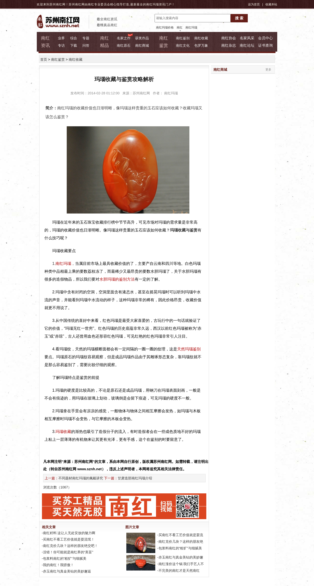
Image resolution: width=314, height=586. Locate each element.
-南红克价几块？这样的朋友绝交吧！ (69, 546)
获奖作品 (142, 38)
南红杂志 (228, 45)
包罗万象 (201, 45)
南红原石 (124, 45)
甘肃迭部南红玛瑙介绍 (135, 478)
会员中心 (265, 38)
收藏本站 (271, 4)
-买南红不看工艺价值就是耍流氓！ (67, 539)
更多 (268, 69)
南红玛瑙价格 (165, 27)
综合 (73, 38)
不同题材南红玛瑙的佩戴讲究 (80, 478)
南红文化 (183, 45)
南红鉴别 (183, 38)
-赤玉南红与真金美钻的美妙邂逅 (66, 571)
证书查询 (265, 45)
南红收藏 (201, 38)
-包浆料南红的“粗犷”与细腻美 (63, 558)
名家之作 (124, 38)
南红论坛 (247, 45)
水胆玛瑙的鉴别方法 (117, 279)
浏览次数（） (57, 487)
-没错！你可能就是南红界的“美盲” (67, 552)
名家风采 (247, 38)
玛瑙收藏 (63, 431)
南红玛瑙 (152, 4)
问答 (85, 45)
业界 (61, 38)
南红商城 (142, 45)
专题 (85, 38)
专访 (61, 45)
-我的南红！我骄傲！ (57, 565)
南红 (180, 27)
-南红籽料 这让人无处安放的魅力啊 (68, 533)
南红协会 (228, 38)
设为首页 (254, 4)
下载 (73, 45)
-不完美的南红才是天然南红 (178, 570)
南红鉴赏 (58, 59)
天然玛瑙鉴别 (189, 349)
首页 (43, 59)
